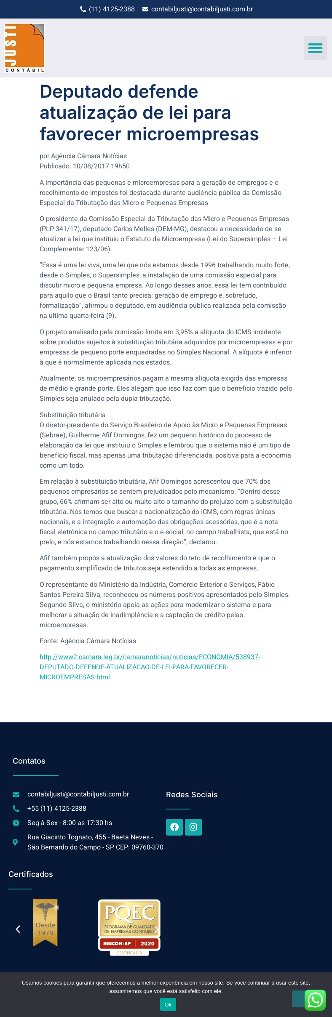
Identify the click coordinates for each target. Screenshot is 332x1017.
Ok (167, 1004)
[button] (315, 48)
